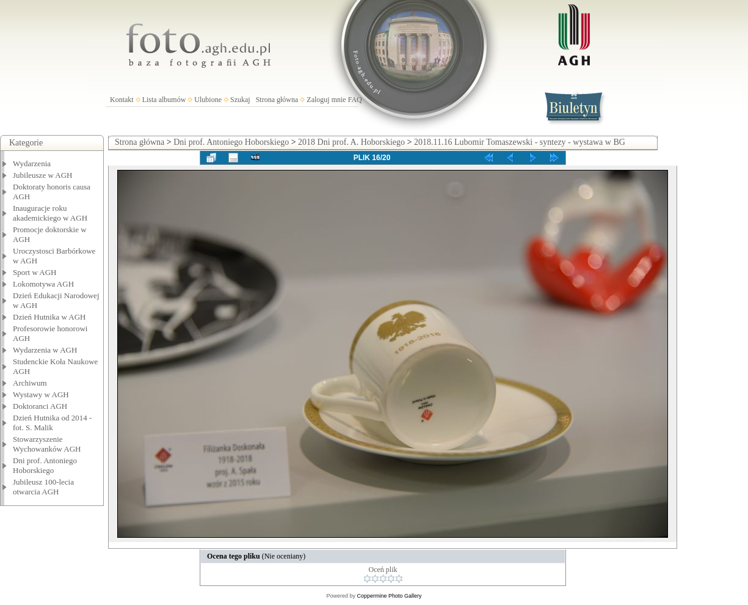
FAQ (355, 99)
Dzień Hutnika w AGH (49, 316)
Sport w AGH (35, 272)
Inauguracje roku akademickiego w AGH (50, 213)
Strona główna (277, 99)
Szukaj (240, 99)
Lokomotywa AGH (43, 283)
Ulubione (208, 99)
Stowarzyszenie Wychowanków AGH (47, 444)
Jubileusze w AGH (43, 175)
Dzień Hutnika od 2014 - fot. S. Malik (52, 422)
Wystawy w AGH (41, 394)
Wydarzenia (32, 163)
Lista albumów (164, 99)
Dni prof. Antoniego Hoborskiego (45, 465)
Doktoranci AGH (40, 406)
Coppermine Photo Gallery (389, 596)
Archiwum (30, 382)
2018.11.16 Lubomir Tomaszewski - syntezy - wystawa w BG (519, 142)
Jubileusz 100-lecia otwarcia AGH (43, 486)
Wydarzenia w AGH (45, 349)
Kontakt (122, 99)
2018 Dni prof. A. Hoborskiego (351, 142)
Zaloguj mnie (326, 99)
